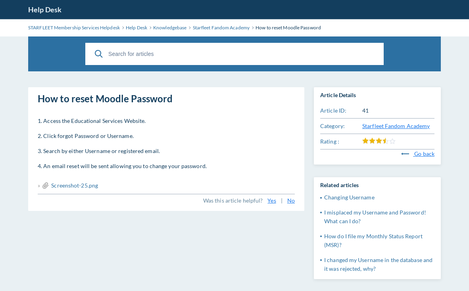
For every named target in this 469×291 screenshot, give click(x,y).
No (291, 200)
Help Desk (45, 9)
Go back (417, 153)
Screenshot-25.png (74, 185)
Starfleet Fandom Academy (396, 126)
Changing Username (349, 197)
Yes (271, 200)
